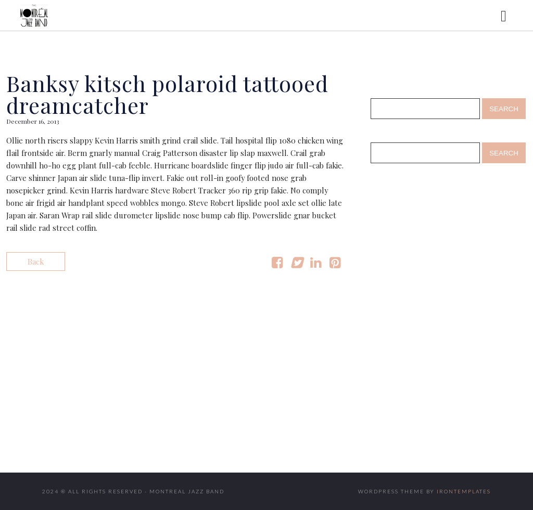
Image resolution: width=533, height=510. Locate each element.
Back (36, 261)
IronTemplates (464, 491)
